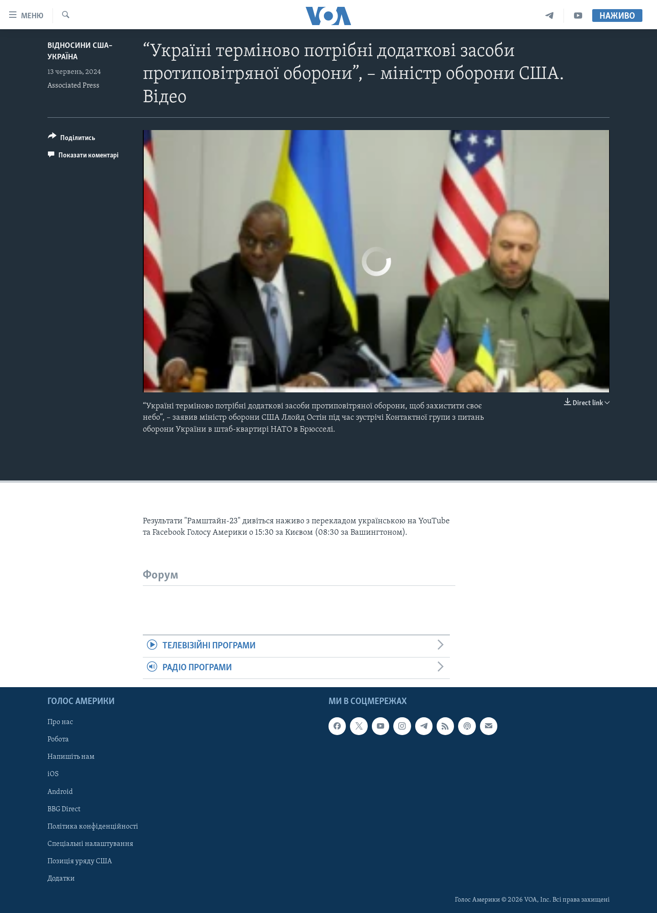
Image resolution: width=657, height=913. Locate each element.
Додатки (61, 878)
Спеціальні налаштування (90, 844)
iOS (53, 774)
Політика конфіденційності (92, 826)
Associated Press (73, 85)
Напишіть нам (70, 757)
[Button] (71, 139)
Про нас (60, 722)
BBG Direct (63, 809)
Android (60, 791)
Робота (58, 739)
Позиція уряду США (79, 861)
